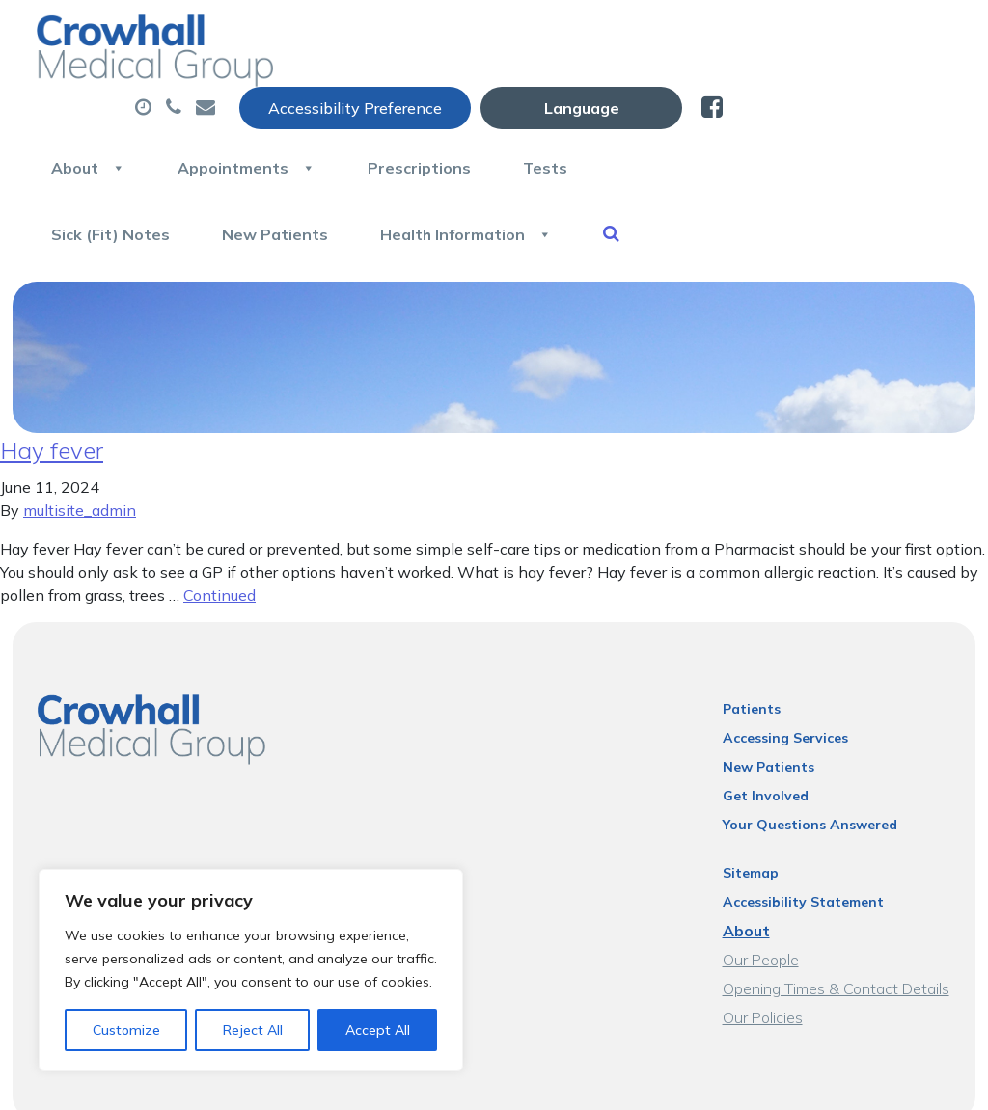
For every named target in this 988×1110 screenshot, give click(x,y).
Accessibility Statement (803, 834)
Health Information (697, 163)
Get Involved (766, 728)
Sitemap (751, 805)
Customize (126, 1030)
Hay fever (51, 382)
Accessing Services (785, 670)
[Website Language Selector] (810, 35)
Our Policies (763, 950)
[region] (251, 970)
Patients (752, 641)
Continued (219, 527)
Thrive (932, 1080)
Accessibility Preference (584, 35)
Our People (761, 892)
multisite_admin (79, 442)
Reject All (253, 1030)
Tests (777, 95)
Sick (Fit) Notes (339, 163)
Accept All (377, 1030)
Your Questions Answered (810, 757)
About (317, 95)
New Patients (505, 163)
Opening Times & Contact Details (836, 921)
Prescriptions (649, 95)
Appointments (476, 95)
